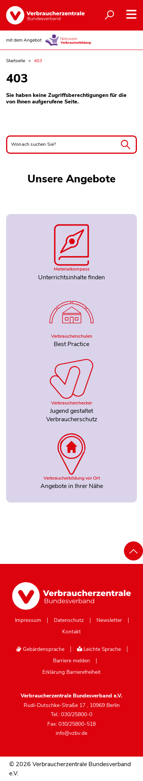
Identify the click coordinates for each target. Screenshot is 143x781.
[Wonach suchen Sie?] (71, 144)
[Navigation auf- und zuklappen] (131, 14)
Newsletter (109, 620)
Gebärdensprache (40, 649)
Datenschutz (69, 620)
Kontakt (71, 631)
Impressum (28, 620)
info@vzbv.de (71, 733)
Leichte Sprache (99, 649)
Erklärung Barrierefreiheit (71, 672)
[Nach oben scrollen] (133, 550)
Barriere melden (71, 660)
